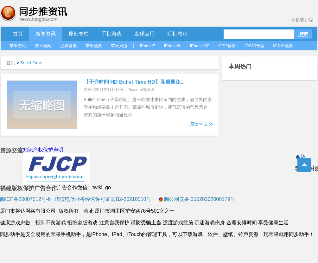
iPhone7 (147, 45)
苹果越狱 (94, 45)
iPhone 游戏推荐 (140, 89)
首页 (18, 33)
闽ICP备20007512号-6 (25, 199)
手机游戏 (111, 33)
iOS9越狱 (227, 45)
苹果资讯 (18, 45)
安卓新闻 (43, 45)
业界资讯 (68, 45)
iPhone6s (172, 45)
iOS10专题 (254, 45)
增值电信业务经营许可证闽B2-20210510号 (102, 199)
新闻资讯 (45, 33)
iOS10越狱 (283, 45)
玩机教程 (177, 33)
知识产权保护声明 (43, 149)
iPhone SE (199, 45)
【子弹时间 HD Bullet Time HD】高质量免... (134, 82)
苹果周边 (119, 45)
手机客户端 (302, 19)
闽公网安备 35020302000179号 (196, 199)
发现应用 (144, 33)
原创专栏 (78, 33)
